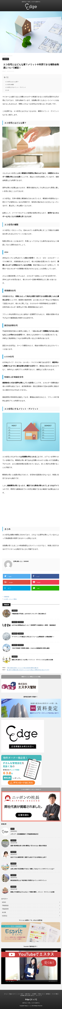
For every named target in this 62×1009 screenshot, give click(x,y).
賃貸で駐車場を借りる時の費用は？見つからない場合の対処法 (28, 845)
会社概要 (34, 993)
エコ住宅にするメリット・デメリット (15, 87)
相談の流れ (27, 993)
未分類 (4, 912)
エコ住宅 (6, 599)
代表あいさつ (41, 993)
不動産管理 (5, 909)
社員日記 (4, 915)
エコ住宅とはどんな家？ (12, 81)
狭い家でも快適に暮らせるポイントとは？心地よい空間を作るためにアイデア (28, 669)
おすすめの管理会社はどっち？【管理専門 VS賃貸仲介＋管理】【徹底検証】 (34, 625)
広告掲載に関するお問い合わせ (27, 995)
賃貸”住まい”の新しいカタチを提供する (31, 1002)
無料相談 (48, 993)
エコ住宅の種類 (9, 84)
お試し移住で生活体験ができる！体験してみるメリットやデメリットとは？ (32, 869)
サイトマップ (39, 995)
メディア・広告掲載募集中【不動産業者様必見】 (24, 834)
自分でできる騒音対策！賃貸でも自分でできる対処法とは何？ (28, 857)
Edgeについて (12, 993)
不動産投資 (6, 596)
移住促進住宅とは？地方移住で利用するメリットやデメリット (28, 880)
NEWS (4, 902)
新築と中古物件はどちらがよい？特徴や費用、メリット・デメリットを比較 (32, 892)
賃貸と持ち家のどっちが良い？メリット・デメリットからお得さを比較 (32, 659)
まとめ (7, 90)
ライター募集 (55, 993)
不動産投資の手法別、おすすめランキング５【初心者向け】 (29, 613)
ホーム (5, 993)
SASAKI (26, 561)
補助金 (15, 599)
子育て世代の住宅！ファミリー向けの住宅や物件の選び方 (22, 667)
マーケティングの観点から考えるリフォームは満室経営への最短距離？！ (33, 636)
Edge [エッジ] (31, 999)
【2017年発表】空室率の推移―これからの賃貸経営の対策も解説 (30, 648)
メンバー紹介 (20, 993)
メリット (11, 599)
